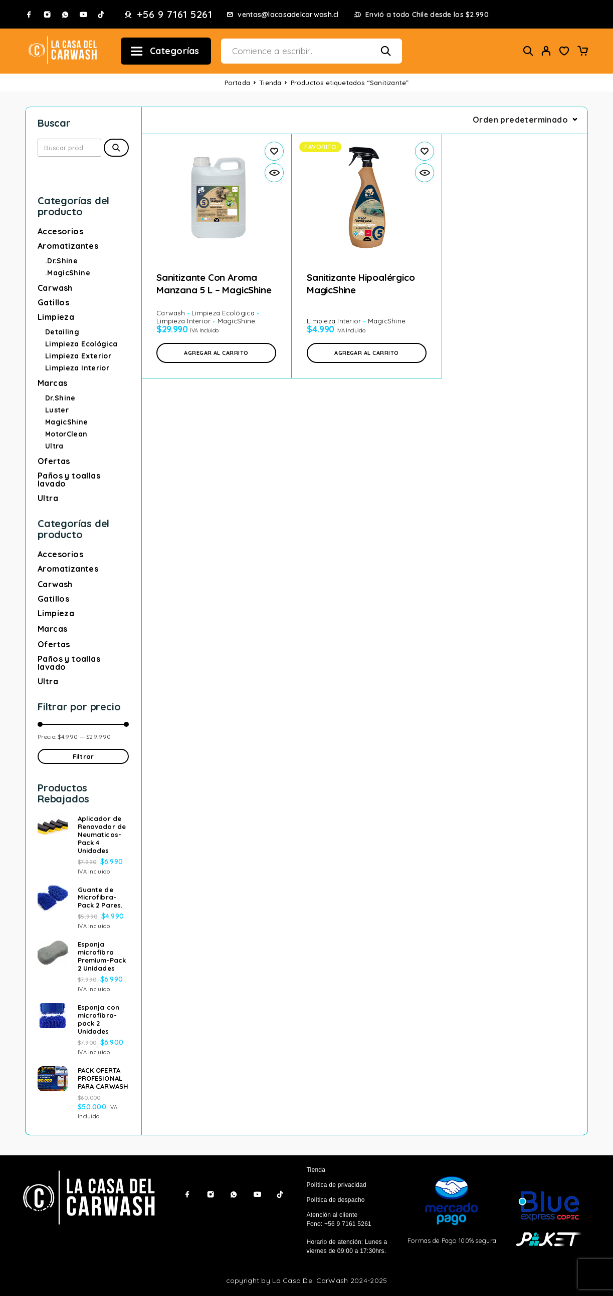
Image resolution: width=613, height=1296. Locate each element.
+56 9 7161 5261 (175, 15)
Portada (237, 83)
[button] (216, 353)
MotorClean (66, 434)
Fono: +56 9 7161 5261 (339, 1223)
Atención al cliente (332, 1214)
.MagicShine (67, 272)
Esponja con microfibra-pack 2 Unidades (98, 1019)
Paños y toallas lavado (69, 480)
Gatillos (53, 302)
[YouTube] (83, 15)
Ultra (54, 446)
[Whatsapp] (65, 15)
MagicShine (66, 421)
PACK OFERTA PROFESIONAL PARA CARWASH (103, 1078)
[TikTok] (101, 15)
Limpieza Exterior (78, 355)
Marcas (52, 383)
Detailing (62, 331)
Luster (57, 409)
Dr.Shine (60, 397)
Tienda (270, 83)
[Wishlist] (564, 52)
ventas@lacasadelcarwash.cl (288, 15)
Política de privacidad (336, 1184)
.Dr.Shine (61, 260)
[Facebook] (29, 15)
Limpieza (56, 317)
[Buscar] (528, 51)
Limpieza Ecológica (81, 343)
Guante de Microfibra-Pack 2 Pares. (100, 898)
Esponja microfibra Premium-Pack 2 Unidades (102, 956)
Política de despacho (336, 1199)
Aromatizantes (68, 246)
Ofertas (54, 461)
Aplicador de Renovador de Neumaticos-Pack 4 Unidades (102, 834)
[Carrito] (582, 52)
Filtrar (83, 756)
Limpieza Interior (77, 367)
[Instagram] (47, 15)
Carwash (55, 288)
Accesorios (60, 231)
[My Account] (546, 51)
